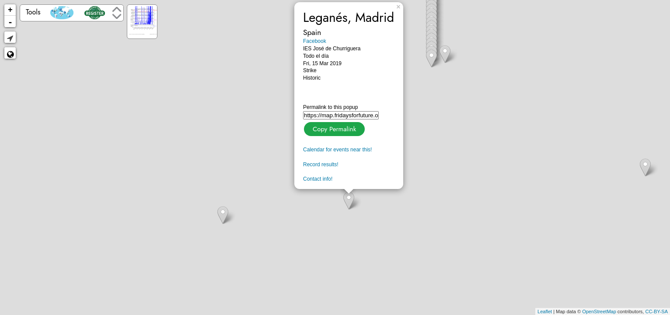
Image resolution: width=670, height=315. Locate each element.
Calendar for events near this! (337, 150)
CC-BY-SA (656, 311)
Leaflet (544, 311)
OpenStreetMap (599, 311)
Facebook (314, 41)
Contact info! (317, 179)
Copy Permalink (333, 128)
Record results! (320, 164)
